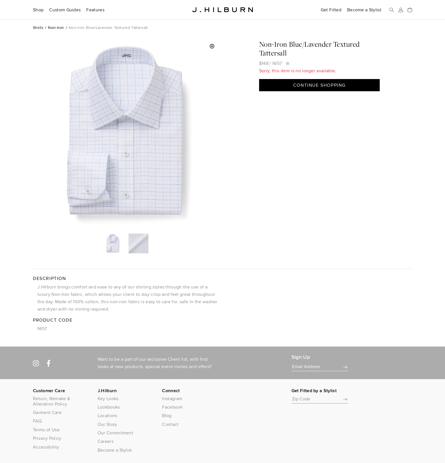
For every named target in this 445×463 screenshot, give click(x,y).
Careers (106, 441)
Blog (166, 415)
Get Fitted (331, 10)
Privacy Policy (47, 438)
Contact (170, 424)
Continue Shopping (319, 85)
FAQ (37, 421)
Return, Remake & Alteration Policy (51, 401)
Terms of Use (46, 429)
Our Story (107, 424)
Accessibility (46, 447)
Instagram (172, 398)
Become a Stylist (364, 10)
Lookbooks (109, 407)
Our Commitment (115, 433)
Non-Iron (56, 27)
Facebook (172, 407)
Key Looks (108, 398)
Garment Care (47, 412)
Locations (107, 415)
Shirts (38, 27)
